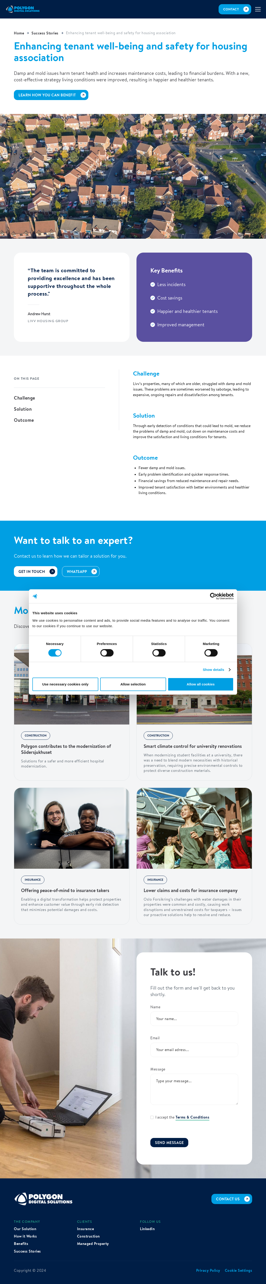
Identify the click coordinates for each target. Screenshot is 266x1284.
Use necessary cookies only (65, 684)
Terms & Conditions (192, 1117)
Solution (23, 409)
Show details (213, 670)
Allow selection (132, 684)
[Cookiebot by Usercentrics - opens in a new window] (213, 596)
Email (155, 1038)
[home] (22, 9)
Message (157, 1069)
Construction (88, 1236)
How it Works (25, 1236)
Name (155, 1007)
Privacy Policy (208, 1270)
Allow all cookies (201, 684)
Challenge (24, 398)
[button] (258, 9)
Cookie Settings (238, 1270)
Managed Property (93, 1243)
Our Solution (25, 1228)
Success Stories (27, 1251)
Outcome (24, 420)
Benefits (21, 1243)
